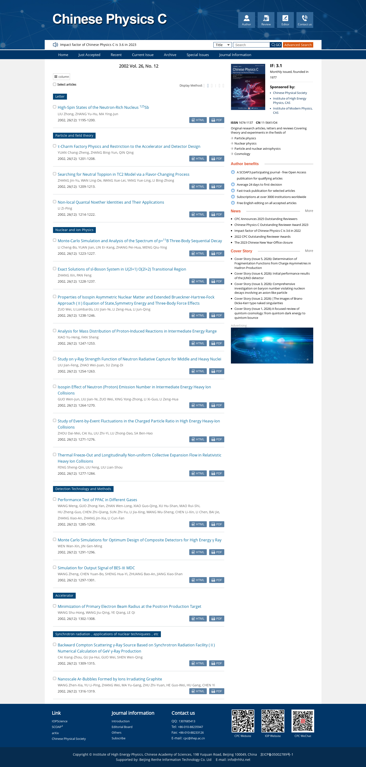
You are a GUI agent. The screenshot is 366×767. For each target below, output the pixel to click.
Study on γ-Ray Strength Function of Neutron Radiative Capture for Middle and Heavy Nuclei (139, 359)
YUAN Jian (86, 247)
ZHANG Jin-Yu (68, 180)
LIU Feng (92, 467)
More (309, 210)
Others (116, 732)
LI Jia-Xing (137, 512)
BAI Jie (214, 512)
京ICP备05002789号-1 (276, 754)
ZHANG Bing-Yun (104, 152)
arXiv (55, 733)
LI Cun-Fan (116, 518)
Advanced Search (298, 45)
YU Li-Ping (92, 685)
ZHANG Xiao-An (70, 518)
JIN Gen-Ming (91, 546)
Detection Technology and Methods (83, 488)
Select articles (64, 84)
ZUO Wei (64, 309)
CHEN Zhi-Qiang (95, 512)
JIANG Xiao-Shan (170, 574)
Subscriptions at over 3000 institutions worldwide (271, 197)
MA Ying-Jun (108, 114)
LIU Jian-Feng (68, 365)
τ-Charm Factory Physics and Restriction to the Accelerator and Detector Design (129, 146)
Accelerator (64, 595)
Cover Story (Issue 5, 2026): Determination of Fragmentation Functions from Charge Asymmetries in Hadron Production (272, 263)
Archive (170, 54)
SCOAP (57, 727)
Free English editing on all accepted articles (266, 203)
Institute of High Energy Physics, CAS (289, 100)
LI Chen (201, 512)
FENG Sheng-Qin (71, 467)
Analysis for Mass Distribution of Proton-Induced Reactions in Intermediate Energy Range (137, 331)
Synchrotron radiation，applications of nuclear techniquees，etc (107, 634)
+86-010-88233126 (191, 732)
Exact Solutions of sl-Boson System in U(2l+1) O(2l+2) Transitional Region (122, 269)
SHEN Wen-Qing (130, 657)
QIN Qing (126, 152)
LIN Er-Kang (105, 247)
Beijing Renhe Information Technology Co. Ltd (175, 759)
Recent (116, 54)
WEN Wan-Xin (68, 546)
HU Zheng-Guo (69, 512)
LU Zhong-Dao (121, 433)
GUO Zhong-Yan (91, 506)
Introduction (121, 721)
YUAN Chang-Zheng (73, 152)
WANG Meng (68, 506)
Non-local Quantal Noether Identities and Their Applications (111, 202)
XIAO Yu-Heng (69, 337)
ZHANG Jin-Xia (95, 518)
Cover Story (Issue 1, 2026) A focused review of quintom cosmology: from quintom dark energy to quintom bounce (269, 313)
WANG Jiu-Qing (98, 612)
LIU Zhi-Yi (101, 433)
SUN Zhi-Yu (119, 512)
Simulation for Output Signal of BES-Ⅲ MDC (96, 567)
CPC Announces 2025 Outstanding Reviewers (265, 219)
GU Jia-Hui (92, 657)
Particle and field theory (74, 135)
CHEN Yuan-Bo (91, 574)
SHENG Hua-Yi (116, 574)
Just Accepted (89, 54)
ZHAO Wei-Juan (92, 365)
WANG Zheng (68, 574)
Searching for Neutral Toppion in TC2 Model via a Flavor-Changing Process (124, 174)
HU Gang (194, 685)
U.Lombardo (83, 309)
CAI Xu (87, 433)
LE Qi (131, 612)
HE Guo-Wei (175, 685)
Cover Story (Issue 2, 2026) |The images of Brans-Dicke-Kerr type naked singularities (268, 300)
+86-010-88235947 (190, 727)
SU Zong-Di (114, 365)
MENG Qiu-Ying (154, 247)
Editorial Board (122, 727)
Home (63, 54)
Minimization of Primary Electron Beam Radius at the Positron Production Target (129, 606)
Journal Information (235, 54)
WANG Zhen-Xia (70, 685)
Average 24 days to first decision (259, 184)
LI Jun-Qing (141, 309)
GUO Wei (108, 657)
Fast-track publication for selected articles (266, 190)
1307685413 (187, 721)
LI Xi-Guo (151, 399)
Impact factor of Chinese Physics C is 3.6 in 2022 (267, 230)
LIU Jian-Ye (102, 309)
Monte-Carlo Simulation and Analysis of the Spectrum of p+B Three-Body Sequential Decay (140, 240)
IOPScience (59, 721)
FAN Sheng (90, 337)
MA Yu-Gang (131, 685)
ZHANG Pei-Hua (128, 247)
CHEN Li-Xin (184, 512)
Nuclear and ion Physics (74, 230)
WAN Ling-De (91, 180)
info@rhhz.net (239, 759)
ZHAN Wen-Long (119, 506)
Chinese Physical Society (290, 93)
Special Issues (198, 54)
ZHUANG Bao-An (142, 574)
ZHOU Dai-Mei (69, 433)
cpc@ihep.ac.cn (194, 738)
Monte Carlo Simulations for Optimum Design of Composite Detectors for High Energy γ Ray (139, 540)
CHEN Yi (208, 685)
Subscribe (118, 738)
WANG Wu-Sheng (160, 512)
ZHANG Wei (111, 685)
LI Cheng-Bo (67, 247)
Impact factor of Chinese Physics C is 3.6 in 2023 (98, 44)
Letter (60, 96)
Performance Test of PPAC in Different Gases (97, 499)
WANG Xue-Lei (114, 180)
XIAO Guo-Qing (145, 506)
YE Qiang (118, 612)
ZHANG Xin (66, 275)
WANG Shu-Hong (71, 612)
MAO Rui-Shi (189, 506)
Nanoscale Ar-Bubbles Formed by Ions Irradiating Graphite (110, 679)
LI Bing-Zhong (163, 180)
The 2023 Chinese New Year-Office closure (263, 242)
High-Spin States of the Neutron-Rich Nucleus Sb (103, 107)
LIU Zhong (66, 114)
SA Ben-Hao (143, 433)
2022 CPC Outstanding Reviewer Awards (262, 236)
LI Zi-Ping (65, 208)
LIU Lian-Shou (112, 467)
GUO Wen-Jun (68, 399)
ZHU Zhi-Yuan (154, 685)
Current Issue (143, 54)
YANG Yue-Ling (139, 180)
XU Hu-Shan (168, 506)
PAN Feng (84, 275)
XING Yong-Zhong (128, 399)
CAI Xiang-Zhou (70, 657)
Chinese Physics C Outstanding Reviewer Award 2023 (271, 225)
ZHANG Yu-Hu (86, 114)
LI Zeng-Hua (121, 309)
